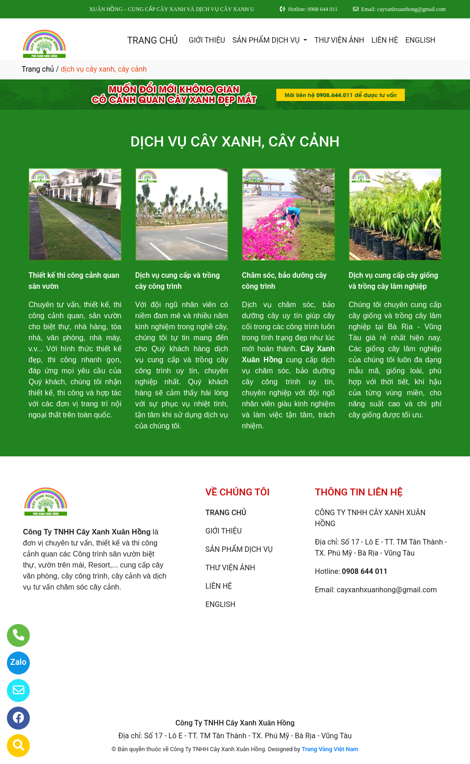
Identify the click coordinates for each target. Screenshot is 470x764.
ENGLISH (420, 40)
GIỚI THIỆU (207, 40)
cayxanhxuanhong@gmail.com (386, 589)
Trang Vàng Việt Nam (330, 749)
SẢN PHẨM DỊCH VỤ (267, 40)
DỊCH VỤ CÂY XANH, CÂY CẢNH (235, 141)
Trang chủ (38, 69)
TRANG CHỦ (152, 40)
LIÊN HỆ (384, 40)
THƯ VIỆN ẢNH (339, 40)
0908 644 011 (365, 571)
